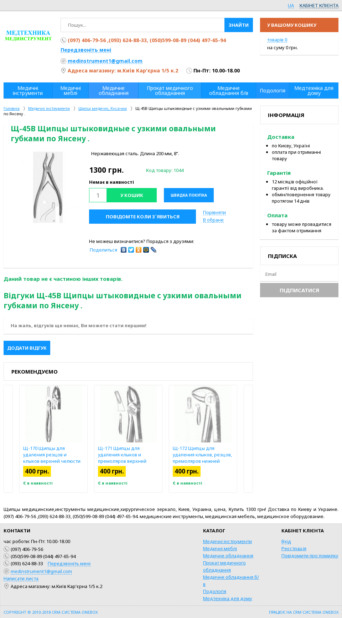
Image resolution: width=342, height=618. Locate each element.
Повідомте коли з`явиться (143, 216)
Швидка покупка (189, 195)
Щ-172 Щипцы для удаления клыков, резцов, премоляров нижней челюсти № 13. (202, 458)
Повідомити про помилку (309, 555)
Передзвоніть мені (86, 49)
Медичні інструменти (227, 541)
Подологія (214, 591)
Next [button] (248, 438)
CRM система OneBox (315, 612)
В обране (213, 220)
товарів (277, 39)
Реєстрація (293, 548)
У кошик (131, 195)
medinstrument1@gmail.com (105, 60)
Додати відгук (27, 348)
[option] (48, 187)
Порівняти (214, 212)
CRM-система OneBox (75, 612)
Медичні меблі (220, 548)
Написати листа (21, 578)
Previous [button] (8, 438)
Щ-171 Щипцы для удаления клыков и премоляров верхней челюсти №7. (122, 458)
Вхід (286, 541)
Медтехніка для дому (227, 598)
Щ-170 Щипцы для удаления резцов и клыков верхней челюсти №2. (52, 458)
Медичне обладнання (228, 555)
